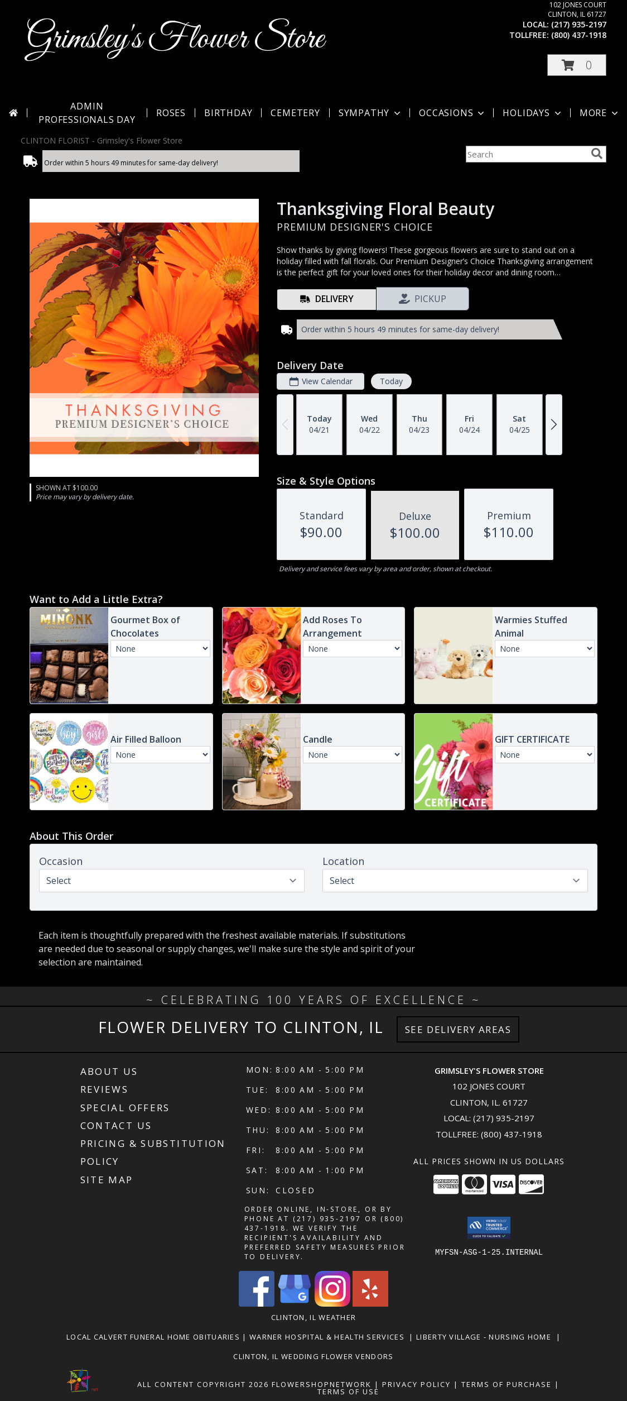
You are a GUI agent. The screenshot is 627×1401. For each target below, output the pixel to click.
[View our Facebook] (256, 1303)
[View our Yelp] (370, 1303)
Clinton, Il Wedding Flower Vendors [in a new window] (313, 1356)
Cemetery (295, 113)
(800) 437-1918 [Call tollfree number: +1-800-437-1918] (578, 35)
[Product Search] (526, 154)
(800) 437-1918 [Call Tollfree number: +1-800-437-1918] (511, 1134)
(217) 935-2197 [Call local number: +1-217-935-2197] (578, 24)
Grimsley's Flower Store (175, 39)
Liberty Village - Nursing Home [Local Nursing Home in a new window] (486, 1337)
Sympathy (371, 113)
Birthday (228, 113)
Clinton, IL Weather (313, 1317)
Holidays (533, 113)
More (600, 113)
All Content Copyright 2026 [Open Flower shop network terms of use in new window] (203, 1384)
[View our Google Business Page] (294, 1303)
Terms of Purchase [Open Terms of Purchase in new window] (506, 1384)
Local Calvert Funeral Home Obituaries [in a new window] (154, 1337)
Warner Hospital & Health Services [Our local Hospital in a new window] (329, 1337)
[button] (576, 65)
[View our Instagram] (332, 1303)
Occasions (452, 113)
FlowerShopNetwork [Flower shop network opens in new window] (322, 1384)
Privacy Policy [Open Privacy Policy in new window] (416, 1384)
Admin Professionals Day (87, 113)
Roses (171, 113)
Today (391, 381)
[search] (597, 153)
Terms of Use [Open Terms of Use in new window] (348, 1391)
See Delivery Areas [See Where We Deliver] (458, 1029)
